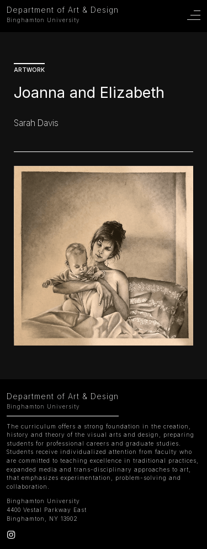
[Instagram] (11, 536)
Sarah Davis (36, 123)
